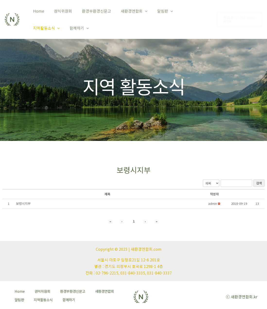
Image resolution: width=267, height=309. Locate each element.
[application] (138, 10)
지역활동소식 (185, 10)
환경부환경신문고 (91, 11)
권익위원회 (60, 11)
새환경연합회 (127, 10)
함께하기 (42, 27)
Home (37, 11)
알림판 (156, 10)
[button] (212, 203)
